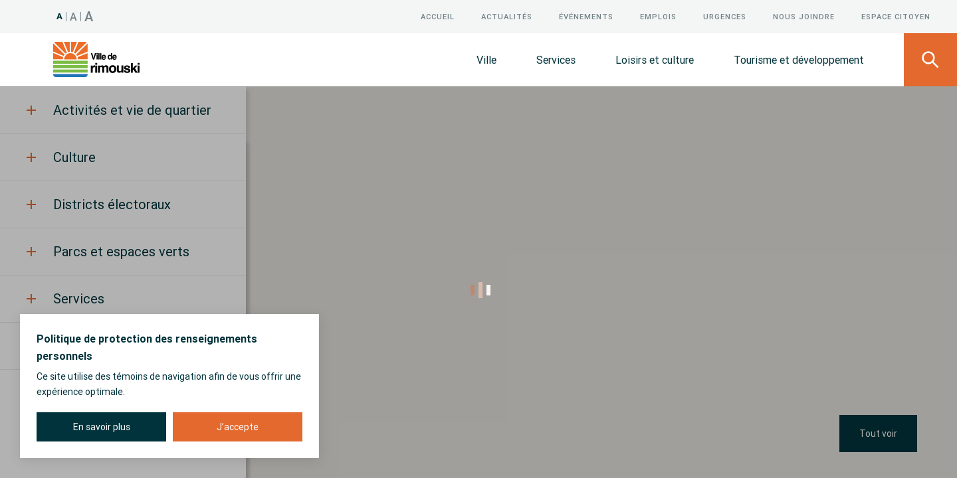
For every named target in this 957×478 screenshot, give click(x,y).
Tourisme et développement (799, 59)
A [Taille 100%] (59, 16)
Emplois (658, 16)
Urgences (724, 16)
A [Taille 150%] (89, 16)
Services (556, 59)
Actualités (506, 16)
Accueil (438, 16)
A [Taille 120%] (74, 16)
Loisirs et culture (654, 59)
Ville (486, 59)
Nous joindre (804, 16)
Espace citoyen (895, 16)
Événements (586, 16)
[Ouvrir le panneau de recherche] (930, 59)
